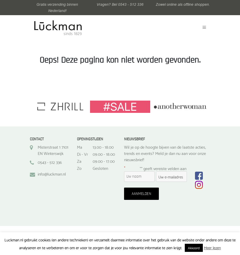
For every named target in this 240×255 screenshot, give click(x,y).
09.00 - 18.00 (104, 154)
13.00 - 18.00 (103, 147)
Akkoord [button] (194, 248)
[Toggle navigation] (204, 27)
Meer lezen (212, 247)
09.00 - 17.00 (104, 161)
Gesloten (100, 168)
